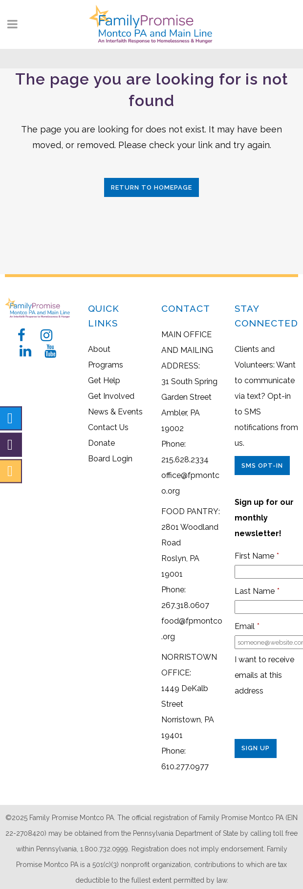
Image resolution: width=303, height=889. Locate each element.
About (99, 349)
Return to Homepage (151, 187)
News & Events (115, 411)
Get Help (104, 380)
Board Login (110, 458)
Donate (101, 443)
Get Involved (111, 396)
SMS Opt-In (262, 465)
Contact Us (108, 427)
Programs (105, 364)
